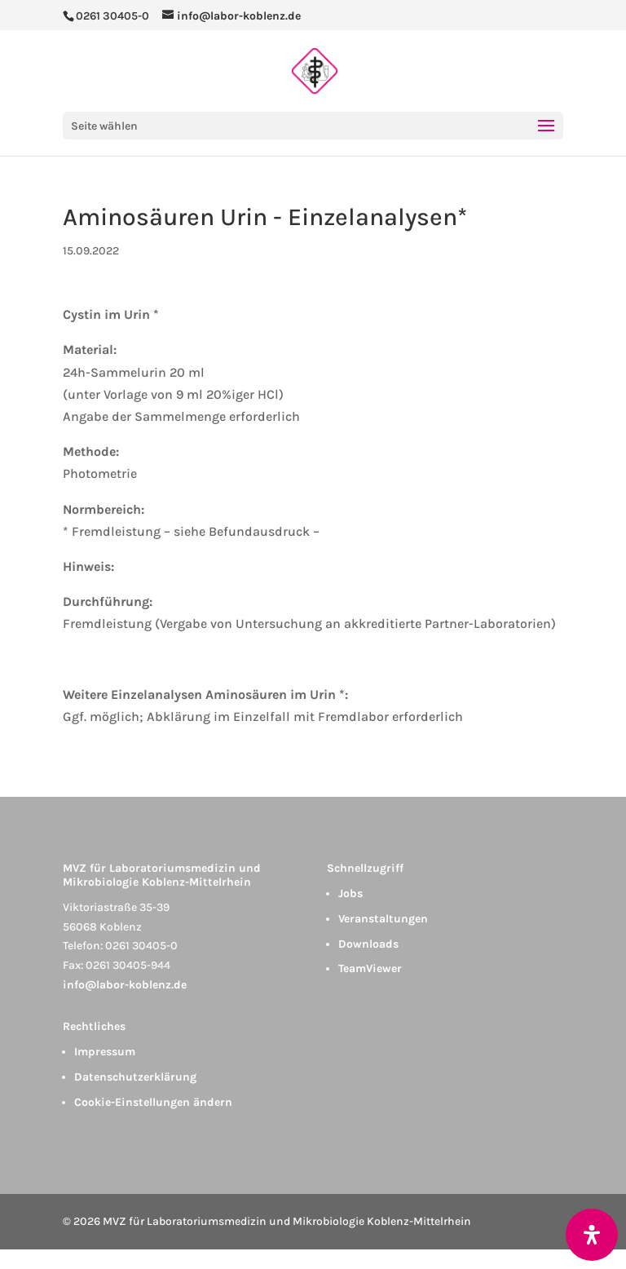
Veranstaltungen (383, 919)
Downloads (368, 944)
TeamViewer (370, 968)
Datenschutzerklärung (135, 1077)
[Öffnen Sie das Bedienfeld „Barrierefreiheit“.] (592, 1235)
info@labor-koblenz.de (125, 985)
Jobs (350, 893)
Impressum (104, 1052)
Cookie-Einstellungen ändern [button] (153, 1102)
